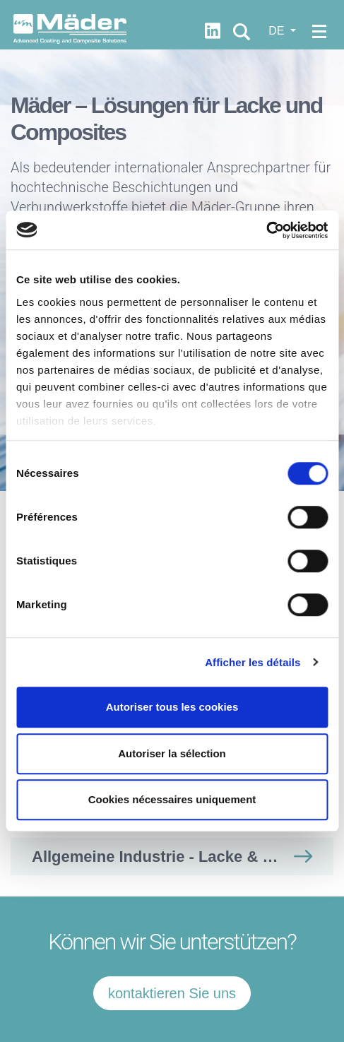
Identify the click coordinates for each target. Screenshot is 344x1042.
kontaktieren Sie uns (172, 993)
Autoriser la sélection (172, 753)
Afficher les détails (252, 662)
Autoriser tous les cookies (172, 707)
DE (277, 31)
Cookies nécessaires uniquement (172, 799)
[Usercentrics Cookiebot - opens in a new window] (266, 230)
